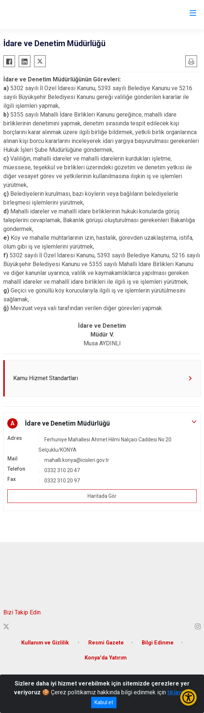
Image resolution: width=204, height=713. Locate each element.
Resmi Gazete (106, 643)
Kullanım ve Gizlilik (45, 643)
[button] (102, 423)
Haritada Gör (102, 496)
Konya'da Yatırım (106, 658)
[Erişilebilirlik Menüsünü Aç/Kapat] (188, 697)
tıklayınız (178, 692)
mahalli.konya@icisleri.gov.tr (76, 460)
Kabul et (103, 702)
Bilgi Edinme (158, 643)
